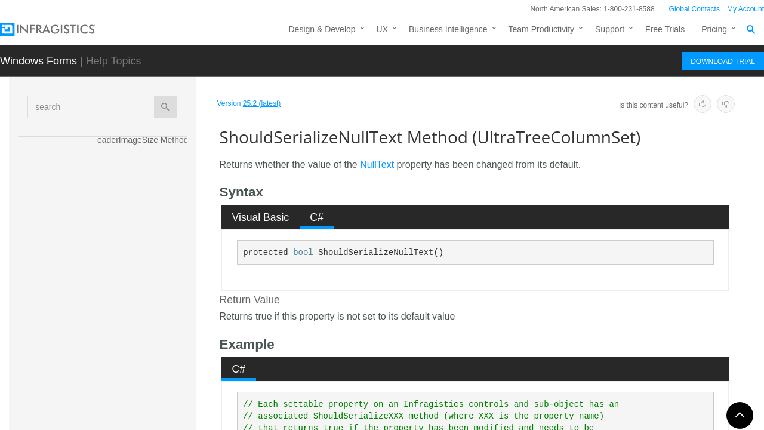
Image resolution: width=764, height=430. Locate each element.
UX (382, 29)
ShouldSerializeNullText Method (145, 298)
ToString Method (127, 390)
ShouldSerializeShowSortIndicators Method (144, 331)
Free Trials (665, 29)
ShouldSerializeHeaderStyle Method (143, 166)
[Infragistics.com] (59, 29)
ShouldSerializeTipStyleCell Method (144, 363)
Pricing (714, 29)
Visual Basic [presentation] (260, 217)
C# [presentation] (317, 217)
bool (303, 252)
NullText (377, 164)
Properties (106, 415)
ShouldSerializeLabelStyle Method (143, 232)
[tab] (260, 217)
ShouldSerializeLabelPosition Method (144, 199)
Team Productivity (541, 29)
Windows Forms (38, 61)
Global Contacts (694, 9)
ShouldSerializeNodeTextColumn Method (143, 265)
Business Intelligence (448, 29)
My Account (745, 9)
